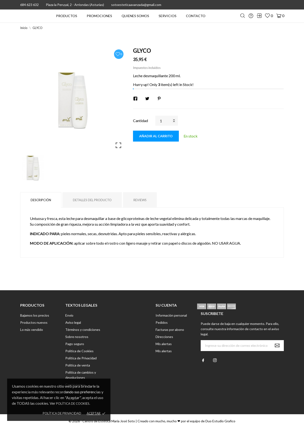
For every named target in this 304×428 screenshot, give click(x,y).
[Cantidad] (166, 121)
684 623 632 (29, 5)
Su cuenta (166, 305)
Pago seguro (74, 344)
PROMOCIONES (99, 16)
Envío (69, 315)
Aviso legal (73, 322)
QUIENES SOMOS (135, 16)
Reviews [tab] (140, 200)
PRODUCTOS (66, 16)
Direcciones (164, 337)
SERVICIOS (167, 16)
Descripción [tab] (41, 200)
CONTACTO (195, 16)
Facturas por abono (170, 330)
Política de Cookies (72, 403)
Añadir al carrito (156, 136)
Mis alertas (164, 344)
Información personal (171, 315)
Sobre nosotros (76, 337)
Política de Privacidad (62, 413)
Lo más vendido (31, 330)
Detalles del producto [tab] (92, 200)
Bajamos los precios (34, 315)
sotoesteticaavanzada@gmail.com (136, 5)
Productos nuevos (34, 322)
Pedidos (162, 322)
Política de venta (77, 365)
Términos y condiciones (82, 330)
